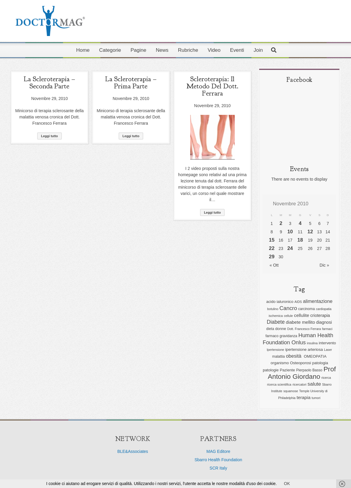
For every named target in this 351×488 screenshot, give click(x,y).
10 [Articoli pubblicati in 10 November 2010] (290, 231)
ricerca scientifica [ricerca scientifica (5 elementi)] (279, 384)
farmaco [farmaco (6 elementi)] (271, 336)
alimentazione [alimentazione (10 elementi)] (318, 301)
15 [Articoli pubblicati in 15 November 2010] (272, 240)
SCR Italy (218, 468)
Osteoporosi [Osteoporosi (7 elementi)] (300, 363)
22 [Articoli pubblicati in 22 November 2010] (272, 248)
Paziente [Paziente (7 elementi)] (287, 370)
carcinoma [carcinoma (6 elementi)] (306, 309)
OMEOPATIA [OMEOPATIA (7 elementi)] (315, 356)
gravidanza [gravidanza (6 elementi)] (288, 336)
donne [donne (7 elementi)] (280, 328)
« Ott (274, 265)
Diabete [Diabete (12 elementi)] (276, 322)
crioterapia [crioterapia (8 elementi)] (320, 315)
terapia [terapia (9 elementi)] (304, 397)
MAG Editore (218, 451)
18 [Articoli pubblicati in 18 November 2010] (300, 240)
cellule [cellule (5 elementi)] (288, 315)
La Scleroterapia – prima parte (131, 82)
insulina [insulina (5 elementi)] (312, 343)
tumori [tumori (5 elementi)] (316, 398)
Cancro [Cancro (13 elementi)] (288, 308)
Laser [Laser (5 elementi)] (328, 349)
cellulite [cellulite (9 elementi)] (301, 315)
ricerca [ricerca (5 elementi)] (326, 377)
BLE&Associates (132, 451)
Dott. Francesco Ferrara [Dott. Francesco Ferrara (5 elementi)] (304, 329)
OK (287, 483)
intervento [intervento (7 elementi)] (327, 343)
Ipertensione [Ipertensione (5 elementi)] (275, 349)
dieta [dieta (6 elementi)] (270, 329)
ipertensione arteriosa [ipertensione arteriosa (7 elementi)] (304, 349)
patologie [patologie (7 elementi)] (270, 370)
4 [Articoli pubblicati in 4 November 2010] (300, 223)
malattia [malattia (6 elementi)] (278, 356)
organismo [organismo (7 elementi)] (279, 363)
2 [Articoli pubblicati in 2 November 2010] (280, 223)
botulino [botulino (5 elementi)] (272, 309)
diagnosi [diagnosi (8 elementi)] (324, 322)
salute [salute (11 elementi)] (314, 384)
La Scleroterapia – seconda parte (49, 82)
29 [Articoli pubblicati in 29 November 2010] (272, 256)
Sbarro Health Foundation (218, 459)
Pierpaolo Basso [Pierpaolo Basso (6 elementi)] (309, 370)
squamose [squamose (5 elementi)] (291, 391)
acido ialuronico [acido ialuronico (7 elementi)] (279, 301)
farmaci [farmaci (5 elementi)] (327, 329)
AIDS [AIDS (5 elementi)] (298, 302)
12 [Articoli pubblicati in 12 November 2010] (310, 231)
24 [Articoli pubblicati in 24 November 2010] (290, 248)
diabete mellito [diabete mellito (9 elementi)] (300, 322)
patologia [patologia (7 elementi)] (320, 363)
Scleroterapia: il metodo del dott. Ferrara (212, 86)
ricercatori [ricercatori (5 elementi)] (299, 384)
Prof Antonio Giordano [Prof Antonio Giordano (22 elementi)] (302, 372)
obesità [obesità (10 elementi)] (294, 356)
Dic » (324, 265)
